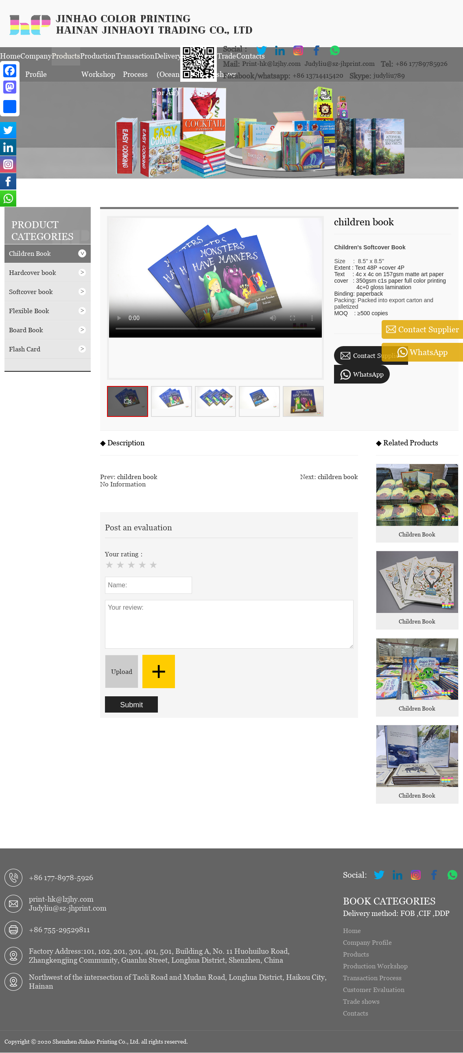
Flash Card (48, 349)
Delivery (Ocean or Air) (168, 60)
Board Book (48, 330)
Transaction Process (135, 60)
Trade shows (361, 1001)
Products (66, 58)
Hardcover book (48, 273)
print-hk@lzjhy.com (61, 899)
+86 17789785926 (421, 64)
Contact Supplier (371, 356)
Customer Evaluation (373, 990)
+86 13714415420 (318, 75)
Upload (121, 672)
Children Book (48, 254)
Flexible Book (48, 311)
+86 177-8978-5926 (61, 878)
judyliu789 (389, 75)
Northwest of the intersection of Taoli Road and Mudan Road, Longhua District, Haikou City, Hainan (178, 982)
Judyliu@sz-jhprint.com (340, 64)
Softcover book (48, 292)
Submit (131, 705)
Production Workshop (98, 60)
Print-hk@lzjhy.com (271, 64)
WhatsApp (362, 375)
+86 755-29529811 (59, 930)
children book (137, 477)
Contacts (355, 1013)
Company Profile (36, 60)
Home (10, 58)
